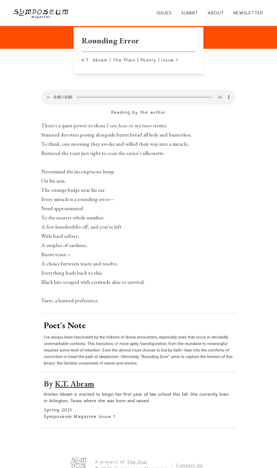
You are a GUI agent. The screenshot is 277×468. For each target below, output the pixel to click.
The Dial (137, 462)
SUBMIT (189, 13)
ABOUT (215, 13)
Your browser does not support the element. (138, 97)
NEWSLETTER (248, 13)
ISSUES (164, 13)
